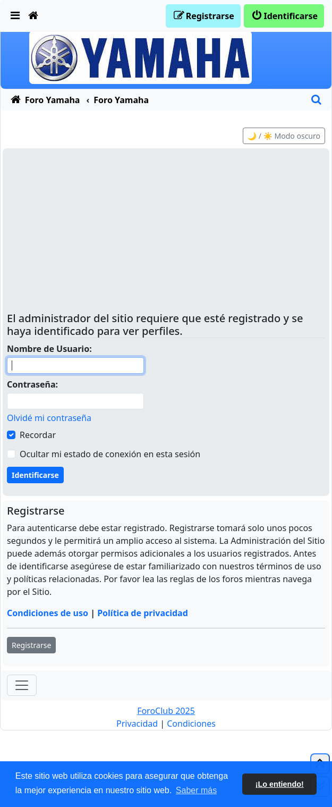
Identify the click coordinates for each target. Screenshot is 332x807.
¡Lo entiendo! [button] (280, 784)
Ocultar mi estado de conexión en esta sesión (110, 454)
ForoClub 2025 (166, 711)
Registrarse (31, 645)
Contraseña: (32, 384)
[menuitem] (15, 16)
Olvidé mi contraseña (49, 418)
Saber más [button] (196, 790)
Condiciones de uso (47, 613)
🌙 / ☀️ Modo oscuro (284, 136)
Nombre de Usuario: (49, 349)
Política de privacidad (142, 613)
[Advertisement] (166, 232)
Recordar (38, 435)
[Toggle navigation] (22, 685)
